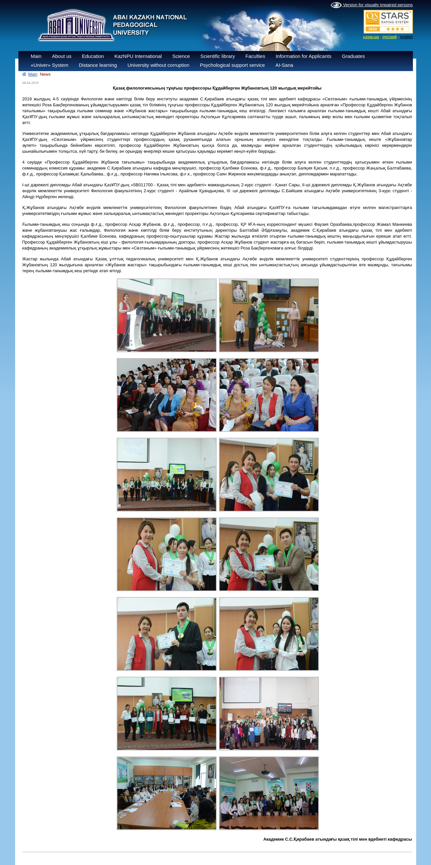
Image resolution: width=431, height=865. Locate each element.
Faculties (255, 56)
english (406, 37)
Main (36, 56)
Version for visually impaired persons (371, 5)
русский (390, 37)
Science (181, 56)
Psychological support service (232, 65)
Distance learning (98, 65)
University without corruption (158, 65)
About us (61, 56)
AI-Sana (284, 65)
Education (93, 56)
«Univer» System (49, 65)
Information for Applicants (303, 56)
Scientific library (218, 56)
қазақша (371, 37)
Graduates (353, 56)
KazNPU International (138, 56)
